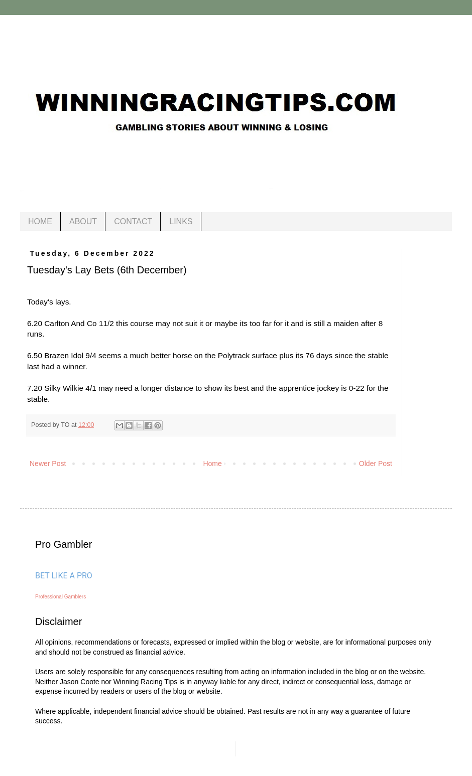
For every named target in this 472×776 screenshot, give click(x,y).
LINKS (180, 221)
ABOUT (83, 221)
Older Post (375, 463)
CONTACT (133, 221)
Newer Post (48, 463)
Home (212, 463)
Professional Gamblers (60, 596)
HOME (40, 221)
